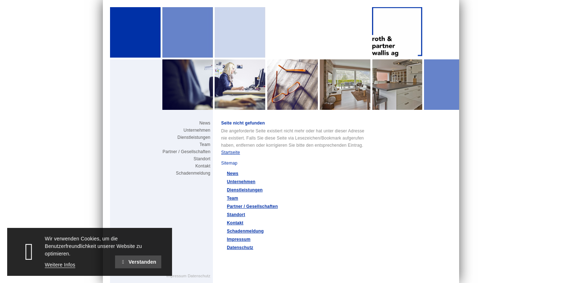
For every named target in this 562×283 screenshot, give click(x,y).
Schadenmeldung (245, 231)
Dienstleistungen (245, 189)
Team (232, 198)
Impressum (239, 239)
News (232, 173)
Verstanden (138, 262)
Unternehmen (241, 181)
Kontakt (235, 222)
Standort (236, 214)
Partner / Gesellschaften (252, 206)
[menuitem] (177, 123)
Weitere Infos (60, 265)
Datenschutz (240, 247)
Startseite (230, 152)
